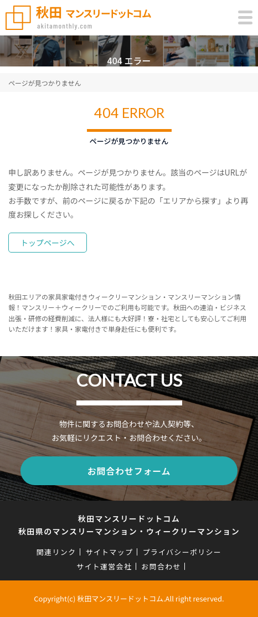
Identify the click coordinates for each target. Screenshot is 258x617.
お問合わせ (161, 566)
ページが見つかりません (44, 83)
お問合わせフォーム (129, 470)
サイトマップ (109, 552)
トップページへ (47, 242)
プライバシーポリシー (181, 552)
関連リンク (56, 552)
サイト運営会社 (104, 566)
